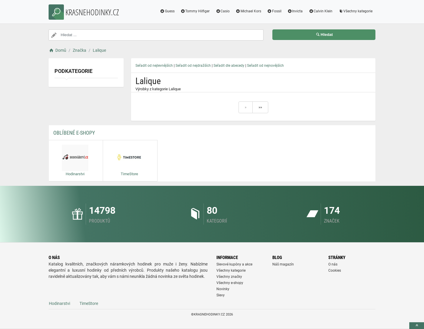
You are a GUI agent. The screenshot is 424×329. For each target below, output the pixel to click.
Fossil (274, 11)
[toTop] (416, 325)
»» (260, 107)
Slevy (220, 295)
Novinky (222, 289)
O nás (332, 264)
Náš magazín (283, 264)
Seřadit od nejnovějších (265, 66)
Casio (223, 11)
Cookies (334, 270)
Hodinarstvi (59, 303)
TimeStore (89, 303)
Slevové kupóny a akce (234, 264)
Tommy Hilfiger (195, 11)
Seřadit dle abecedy (228, 66)
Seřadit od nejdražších (193, 66)
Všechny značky (229, 277)
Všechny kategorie (355, 11)
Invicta (295, 11)
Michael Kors (248, 11)
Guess (167, 11)
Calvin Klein (320, 11)
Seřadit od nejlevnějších (154, 66)
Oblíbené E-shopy (74, 133)
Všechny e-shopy (229, 283)
